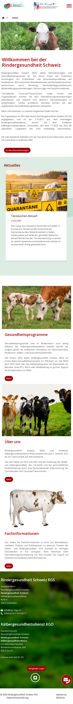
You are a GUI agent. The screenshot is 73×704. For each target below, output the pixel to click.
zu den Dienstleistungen (17, 150)
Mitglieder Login (36, 668)
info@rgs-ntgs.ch (11, 610)
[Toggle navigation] (69, 6)
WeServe (60, 697)
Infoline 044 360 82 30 (12, 657)
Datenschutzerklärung (18, 697)
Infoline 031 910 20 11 (14, 613)
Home (15, 17)
